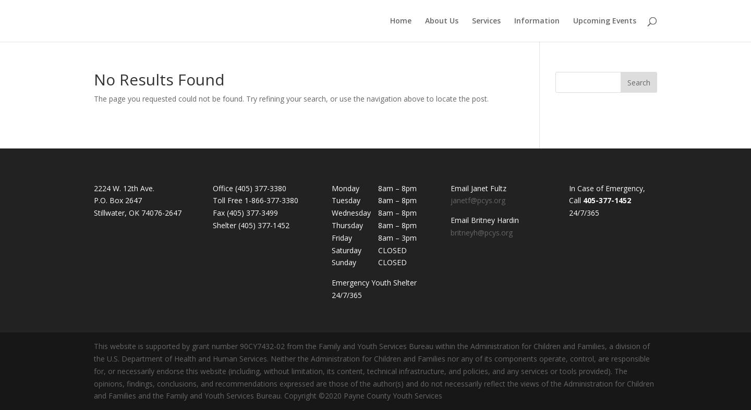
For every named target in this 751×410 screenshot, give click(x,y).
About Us (441, 21)
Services (486, 21)
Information (537, 21)
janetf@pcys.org (478, 200)
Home (400, 21)
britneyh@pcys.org (482, 233)
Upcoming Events (604, 21)
